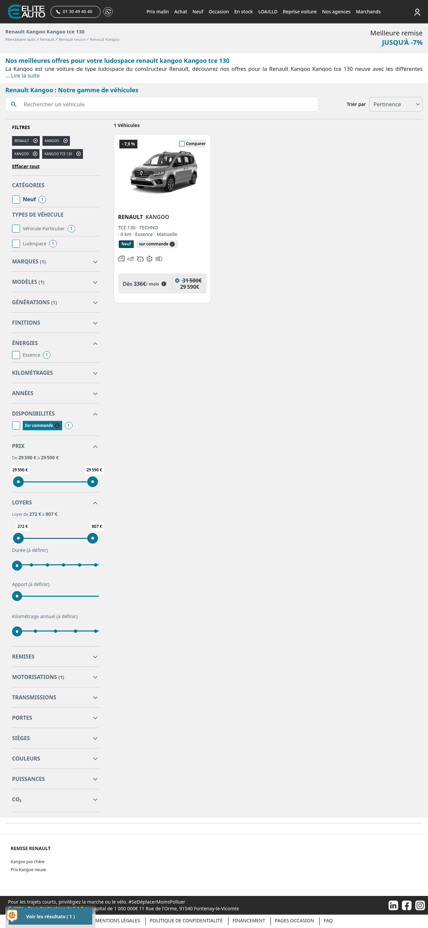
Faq (328, 920)
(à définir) (37, 550)
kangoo (52, 140)
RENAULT (21, 140)
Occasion (219, 11)
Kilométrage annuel (45, 616)
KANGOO (21, 153)
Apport (30, 584)
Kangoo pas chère (27, 861)
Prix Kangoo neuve (28, 870)
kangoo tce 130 (58, 153)
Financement (248, 920)
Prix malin (157, 11)
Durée (30, 550)
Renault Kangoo (105, 39)
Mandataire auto (20, 39)
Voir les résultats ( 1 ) (50, 916)
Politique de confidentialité (186, 920)
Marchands (368, 11)
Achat (180, 11)
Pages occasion (294, 920)
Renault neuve (72, 39)
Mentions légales (117, 920)
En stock (243, 11)
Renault (47, 39)
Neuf (197, 11)
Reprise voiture (300, 11)
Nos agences (336, 11)
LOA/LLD (268, 11)
